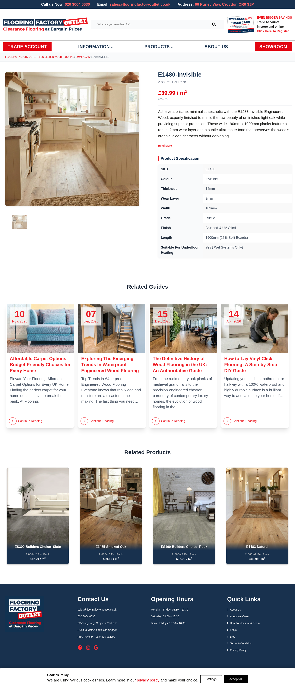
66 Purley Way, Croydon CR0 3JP (97, 623)
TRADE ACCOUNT (27, 46)
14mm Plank (82, 57)
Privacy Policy (236, 650)
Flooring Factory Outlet (21, 57)
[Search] (214, 24)
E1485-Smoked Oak (111, 547)
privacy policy (148, 680)
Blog (231, 636)
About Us (234, 609)
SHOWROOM (273, 46)
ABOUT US (216, 46)
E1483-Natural (257, 547)
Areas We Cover (238, 616)
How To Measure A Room (243, 623)
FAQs (231, 629)
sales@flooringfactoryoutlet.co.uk (139, 4)
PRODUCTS (158, 46)
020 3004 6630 (77, 4)
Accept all (235, 679)
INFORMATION (95, 46)
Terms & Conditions (240, 643)
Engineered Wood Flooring (56, 57)
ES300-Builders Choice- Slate (38, 547)
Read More (165, 145)
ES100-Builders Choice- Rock (184, 547)
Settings (211, 679)
